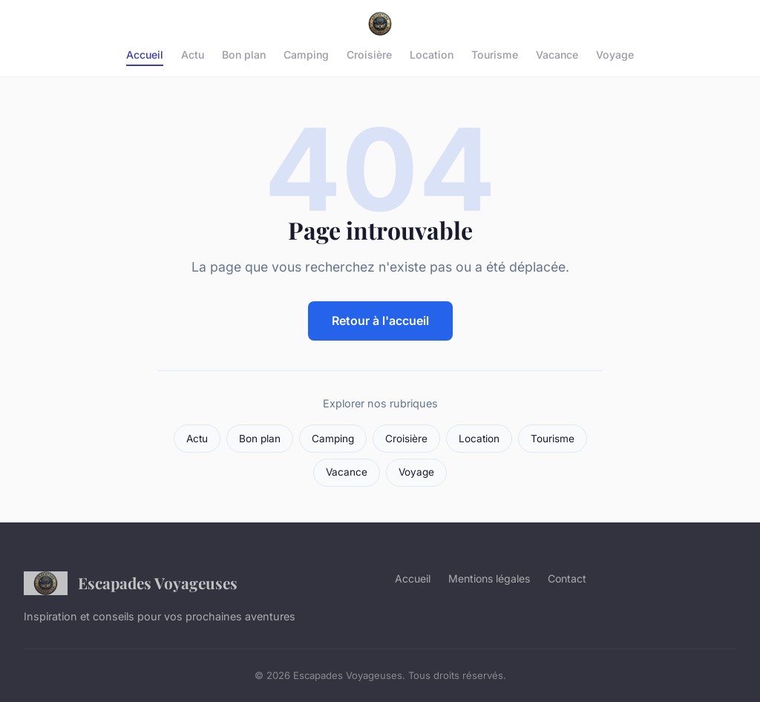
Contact (567, 578)
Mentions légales (489, 578)
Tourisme (494, 54)
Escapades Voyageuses (131, 583)
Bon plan (244, 54)
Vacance (557, 54)
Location (431, 54)
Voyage (615, 54)
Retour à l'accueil (380, 320)
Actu (192, 54)
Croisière (369, 54)
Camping (306, 54)
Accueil (144, 54)
